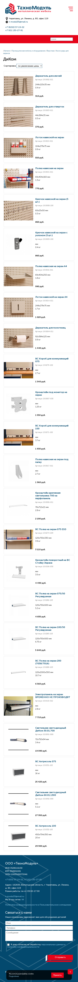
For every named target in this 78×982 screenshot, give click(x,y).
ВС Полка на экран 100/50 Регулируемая (50, 628)
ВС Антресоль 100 (45, 825)
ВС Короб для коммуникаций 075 (51, 360)
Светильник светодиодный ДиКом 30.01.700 (50, 729)
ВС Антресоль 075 (45, 761)
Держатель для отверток (49, 106)
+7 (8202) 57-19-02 (14, 27)
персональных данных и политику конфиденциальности (36, 945)
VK (22, 899)
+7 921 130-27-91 (14, 30)
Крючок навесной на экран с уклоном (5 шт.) (51, 234)
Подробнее (14, 976)
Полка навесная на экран (49, 168)
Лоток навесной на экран (49, 137)
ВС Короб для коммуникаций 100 (51, 427)
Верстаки (50, 51)
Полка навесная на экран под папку (51, 461)
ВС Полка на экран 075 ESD (50, 529)
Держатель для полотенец (50, 327)
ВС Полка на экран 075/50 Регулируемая (50, 595)
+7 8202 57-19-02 (14, 879)
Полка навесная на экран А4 (51, 266)
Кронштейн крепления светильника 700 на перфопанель (47, 495)
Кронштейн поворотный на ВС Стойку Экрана (52, 561)
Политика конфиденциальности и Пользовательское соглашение (38, 905)
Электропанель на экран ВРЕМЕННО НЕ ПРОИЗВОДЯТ (52, 696)
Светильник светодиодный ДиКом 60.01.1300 (50, 794)
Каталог (7, 51)
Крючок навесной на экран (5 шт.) (51, 200)
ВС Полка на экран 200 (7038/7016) (48, 662)
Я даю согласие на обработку (36, 945)
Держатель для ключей (48, 75)
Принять (57, 975)
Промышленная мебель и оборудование (28, 51)
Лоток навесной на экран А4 (51, 297)
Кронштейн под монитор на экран (51, 393)
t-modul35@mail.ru (18, 22)
